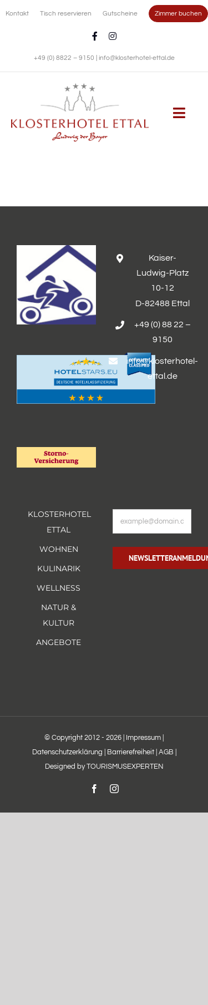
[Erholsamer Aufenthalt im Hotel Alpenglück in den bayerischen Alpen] (80, 87)
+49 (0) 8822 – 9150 (65, 58)
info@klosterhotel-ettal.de (137, 58)
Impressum (143, 738)
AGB (166, 752)
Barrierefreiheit (130, 752)
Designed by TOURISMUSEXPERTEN (104, 766)
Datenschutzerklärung (67, 752)
